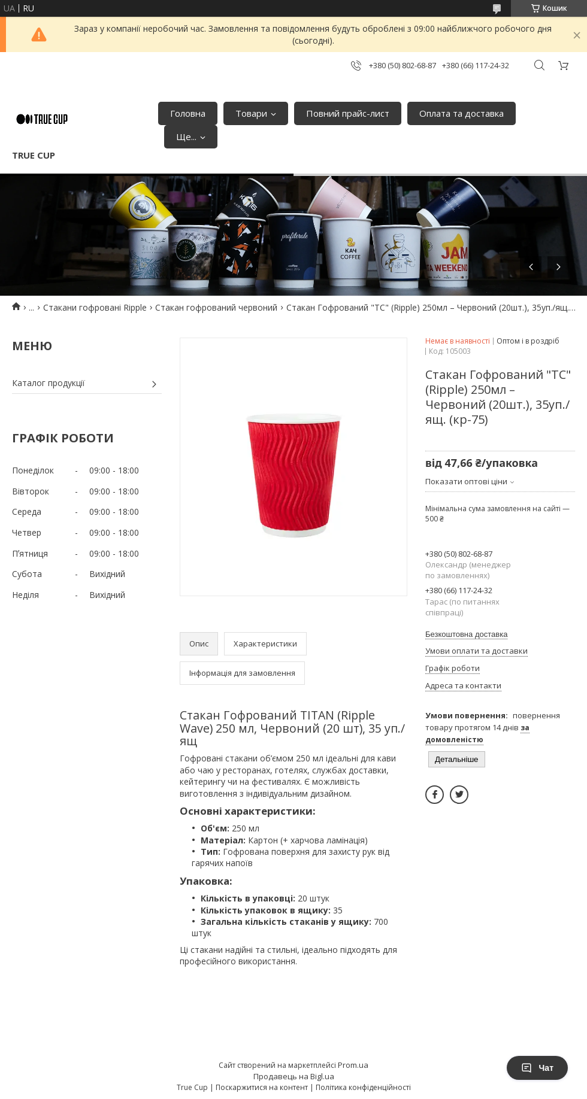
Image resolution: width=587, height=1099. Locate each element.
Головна (187, 113)
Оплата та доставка (461, 113)
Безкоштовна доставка (466, 634)
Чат (537, 1067)
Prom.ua (353, 1064)
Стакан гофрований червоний (216, 307)
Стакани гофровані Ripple (95, 307)
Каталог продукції (48, 382)
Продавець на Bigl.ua (293, 1076)
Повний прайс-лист (347, 113)
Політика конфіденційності (363, 1087)
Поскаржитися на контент (262, 1087)
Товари (251, 113)
